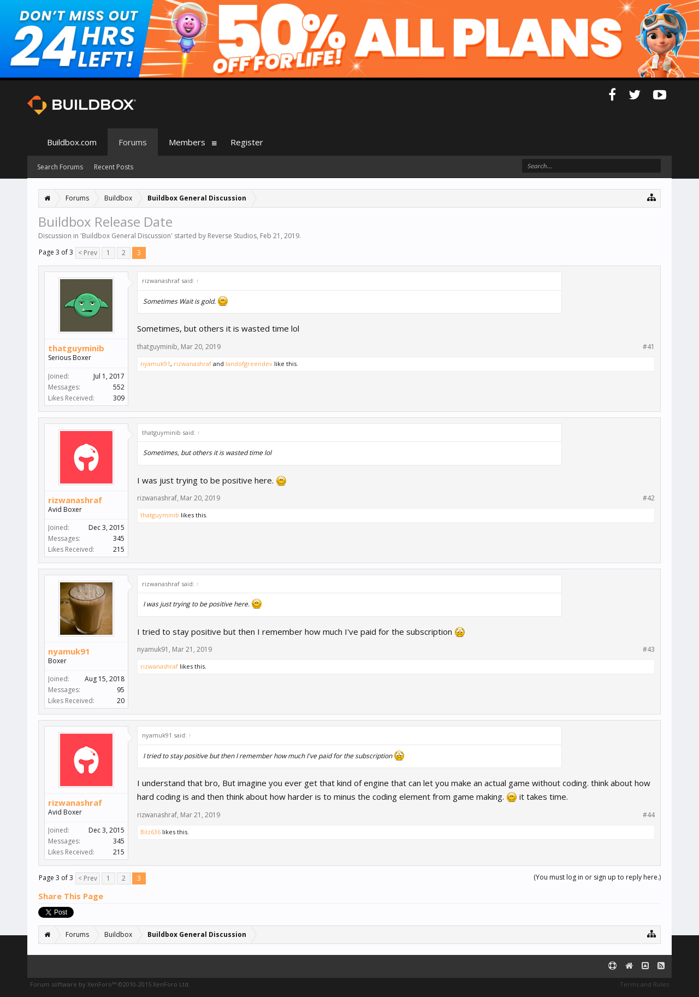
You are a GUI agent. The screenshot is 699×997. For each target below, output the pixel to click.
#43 (649, 649)
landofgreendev (249, 363)
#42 (649, 498)
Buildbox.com (72, 142)
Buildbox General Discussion (126, 235)
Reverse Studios (232, 235)
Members (187, 142)
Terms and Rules (644, 984)
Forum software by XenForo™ (110, 984)
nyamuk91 (155, 363)
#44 (649, 815)
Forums (133, 142)
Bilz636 (150, 832)
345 (119, 538)
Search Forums (60, 167)
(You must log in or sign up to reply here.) (597, 877)
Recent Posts (113, 167)
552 (119, 387)
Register (246, 142)
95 (121, 689)
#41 (649, 347)
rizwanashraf (192, 363)
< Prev (87, 252)
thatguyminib (76, 348)
